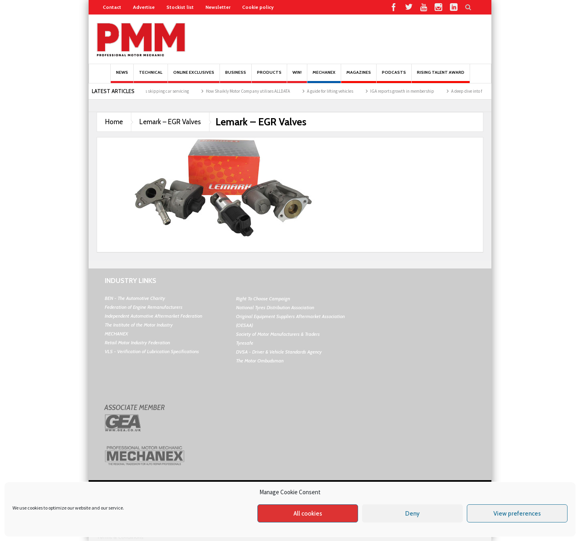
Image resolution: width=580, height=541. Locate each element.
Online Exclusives (194, 76)
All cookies (308, 513)
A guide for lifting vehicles (335, 91)
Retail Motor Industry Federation (137, 342)
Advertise (144, 7)
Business (235, 76)
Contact (112, 7)
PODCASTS (394, 76)
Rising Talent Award (441, 76)
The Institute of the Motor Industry (139, 325)
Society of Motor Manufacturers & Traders (278, 334)
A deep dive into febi (474, 91)
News (122, 76)
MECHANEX (116, 334)
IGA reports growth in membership (407, 91)
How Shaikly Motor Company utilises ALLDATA (253, 91)
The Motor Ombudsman (260, 361)
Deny (412, 513)
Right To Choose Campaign (263, 298)
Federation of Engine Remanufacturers (143, 307)
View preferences (517, 513)
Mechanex (324, 76)
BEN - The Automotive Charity (135, 298)
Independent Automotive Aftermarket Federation (153, 316)
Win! (297, 76)
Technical (151, 76)
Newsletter (217, 7)
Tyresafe (244, 343)
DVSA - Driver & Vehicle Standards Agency (279, 352)
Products (269, 76)
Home (114, 122)
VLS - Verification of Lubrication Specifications (152, 351)
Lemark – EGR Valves (170, 122)
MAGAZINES (358, 76)
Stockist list (180, 7)
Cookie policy (257, 7)
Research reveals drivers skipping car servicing (151, 91)
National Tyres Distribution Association (275, 307)
